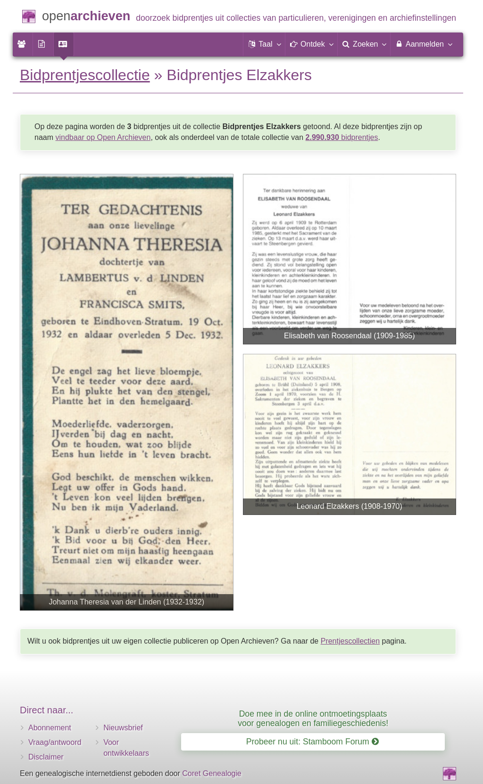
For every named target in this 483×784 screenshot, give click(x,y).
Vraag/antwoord (54, 742)
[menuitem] (23, 44)
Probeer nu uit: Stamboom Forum (312, 741)
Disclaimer (46, 757)
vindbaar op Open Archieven (102, 137)
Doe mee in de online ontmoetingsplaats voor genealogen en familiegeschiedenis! (313, 718)
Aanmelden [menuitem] (423, 44)
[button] (264, 44)
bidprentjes (342, 137)
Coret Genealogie (211, 773)
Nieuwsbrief (123, 728)
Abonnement (49, 728)
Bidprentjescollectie (85, 74)
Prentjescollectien (350, 641)
